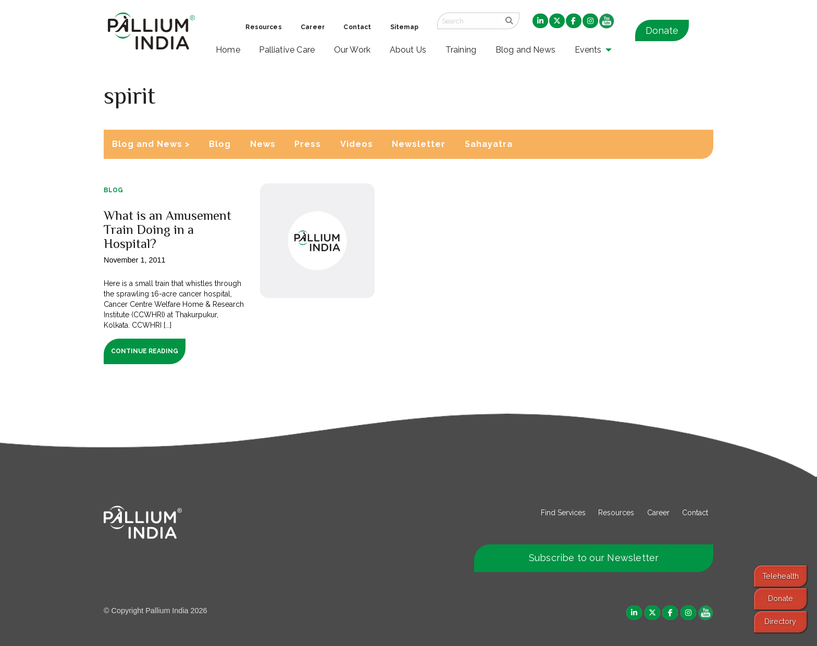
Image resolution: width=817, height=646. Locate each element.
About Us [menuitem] (408, 50)
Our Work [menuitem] (352, 50)
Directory (780, 621)
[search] (509, 21)
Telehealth (780, 576)
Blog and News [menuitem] (525, 50)
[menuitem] (540, 21)
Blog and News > (151, 144)
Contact (695, 512)
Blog (220, 144)
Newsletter (418, 144)
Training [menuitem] (461, 50)
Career (658, 512)
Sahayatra (489, 144)
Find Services (563, 512)
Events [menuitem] (588, 50)
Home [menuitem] (228, 50)
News (263, 144)
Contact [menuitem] (357, 27)
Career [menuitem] (313, 27)
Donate (662, 30)
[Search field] (468, 21)
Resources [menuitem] (263, 27)
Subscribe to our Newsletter (594, 557)
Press (307, 144)
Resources (616, 512)
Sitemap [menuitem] (404, 27)
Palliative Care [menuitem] (287, 50)
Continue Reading (144, 351)
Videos (356, 144)
